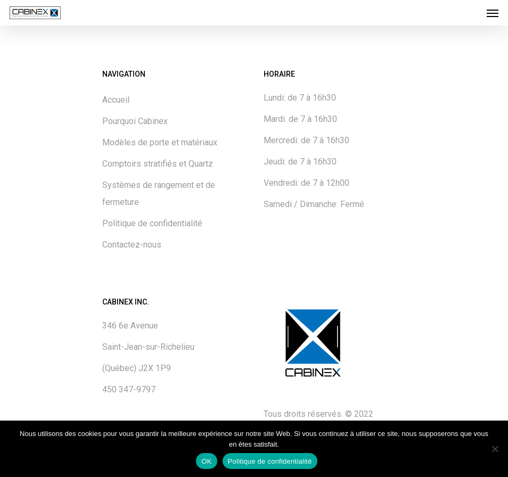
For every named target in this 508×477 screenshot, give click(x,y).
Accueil (115, 100)
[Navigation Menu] (492, 12)
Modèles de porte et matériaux (159, 142)
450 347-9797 (128, 389)
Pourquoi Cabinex (135, 121)
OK (206, 461)
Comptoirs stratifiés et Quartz (157, 164)
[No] (494, 448)
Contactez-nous (131, 245)
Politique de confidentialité (152, 223)
